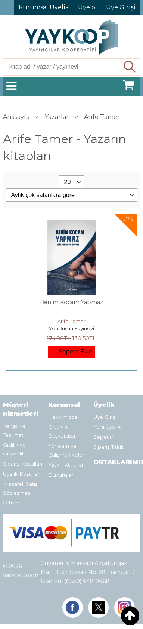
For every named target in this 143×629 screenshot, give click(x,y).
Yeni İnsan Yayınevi (71, 328)
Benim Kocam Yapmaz (71, 302)
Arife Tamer (71, 321)
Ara (130, 67)
